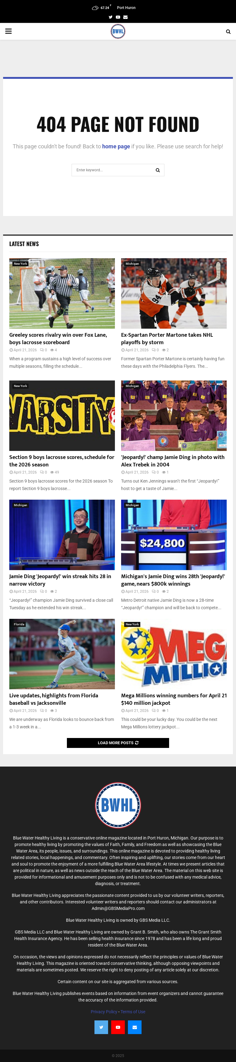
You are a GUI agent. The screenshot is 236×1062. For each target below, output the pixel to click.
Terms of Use (132, 1011)
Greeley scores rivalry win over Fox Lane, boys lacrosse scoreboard (58, 339)
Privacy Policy (104, 1011)
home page (116, 146)
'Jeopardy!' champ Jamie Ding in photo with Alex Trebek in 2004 (173, 461)
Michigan (132, 263)
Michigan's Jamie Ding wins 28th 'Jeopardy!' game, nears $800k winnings (173, 580)
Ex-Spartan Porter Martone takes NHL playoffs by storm (167, 339)
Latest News (24, 244)
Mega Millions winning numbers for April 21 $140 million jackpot (174, 699)
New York (20, 263)
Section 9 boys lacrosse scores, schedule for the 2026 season (61, 461)
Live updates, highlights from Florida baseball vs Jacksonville (53, 699)
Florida (19, 624)
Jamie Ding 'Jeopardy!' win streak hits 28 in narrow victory (60, 580)
